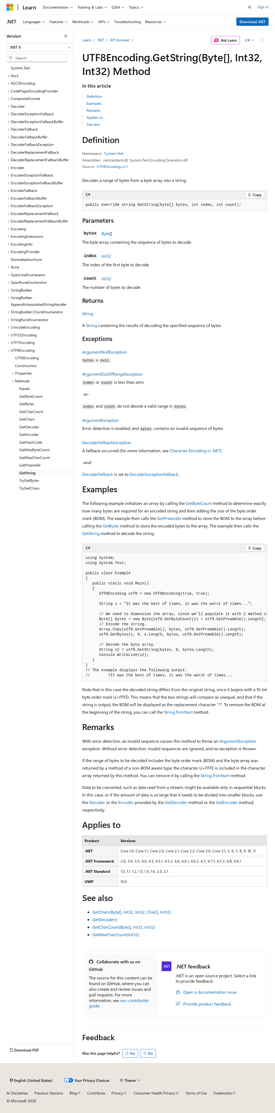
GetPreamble (169, 518)
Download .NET (253, 21)
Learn (86, 39)
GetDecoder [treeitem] (29, 426)
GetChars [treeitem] (27, 419)
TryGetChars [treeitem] (29, 488)
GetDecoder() (104, 919)
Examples (94, 103)
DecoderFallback (97, 474)
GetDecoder (176, 802)
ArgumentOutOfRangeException (112, 374)
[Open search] (249, 7)
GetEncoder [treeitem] (29, 434)
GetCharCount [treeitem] (31, 411)
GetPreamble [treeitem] (30, 465)
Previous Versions (48, 1093)
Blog (73, 1093)
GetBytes (111, 526)
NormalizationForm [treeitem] (26, 259)
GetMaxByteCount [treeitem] (34, 449)
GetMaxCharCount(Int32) (115, 934)
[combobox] (40, 47)
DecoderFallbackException (106, 442)
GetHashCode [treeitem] (30, 442)
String (87, 313)
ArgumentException (100, 420)
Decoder (97, 802)
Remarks (93, 110)
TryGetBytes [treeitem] (29, 480)
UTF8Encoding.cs (111, 166)
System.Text (114, 153)
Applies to (94, 117)
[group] (174, 616)
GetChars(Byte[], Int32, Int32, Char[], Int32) (131, 912)
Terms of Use (196, 1093)
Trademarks (222, 1093)
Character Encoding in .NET (194, 450)
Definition (94, 96)
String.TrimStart (178, 712)
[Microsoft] (9, 7)
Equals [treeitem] (24, 388)
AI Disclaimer (17, 1093)
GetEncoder (227, 802)
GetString (91, 533)
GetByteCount (199, 503)
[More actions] (262, 40)
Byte (106, 233)
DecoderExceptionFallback (153, 474)
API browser (120, 39)
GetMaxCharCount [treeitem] (34, 457)
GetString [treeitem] (27, 472)
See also (93, 124)
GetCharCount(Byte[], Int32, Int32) (123, 927)
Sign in (263, 6)
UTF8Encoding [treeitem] (27, 357)
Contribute (96, 1093)
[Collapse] (65, 36)
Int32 (106, 256)
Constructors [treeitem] (26, 365)
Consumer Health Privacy (154, 1093)
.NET (100, 39)
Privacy (117, 1093)
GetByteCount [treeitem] (31, 396)
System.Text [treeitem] (20, 67)
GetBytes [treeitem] (26, 403)
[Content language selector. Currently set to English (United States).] (31, 1080)
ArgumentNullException (104, 352)
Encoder (125, 802)
